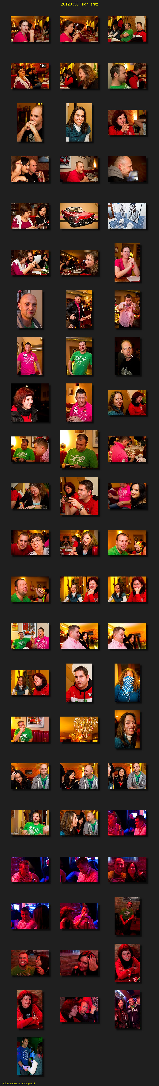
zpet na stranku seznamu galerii (18, 1083)
